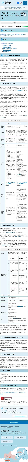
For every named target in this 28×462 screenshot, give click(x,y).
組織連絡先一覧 (6, 441)
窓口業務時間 (20, 437)
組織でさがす (13, 7)
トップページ (7, 7)
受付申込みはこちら (17, 318)
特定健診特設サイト (21, 90)
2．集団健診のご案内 (9, 225)
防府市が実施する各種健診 (7, 43)
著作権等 (17, 426)
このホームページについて (6, 427)
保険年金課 (19, 7)
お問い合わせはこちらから (19, 416)
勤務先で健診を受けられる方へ (10, 48)
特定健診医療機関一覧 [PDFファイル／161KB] (10, 184)
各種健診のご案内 (7, 45)
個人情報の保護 (4, 426)
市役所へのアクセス (6, 437)
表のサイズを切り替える (14, 120)
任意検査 (19, 174)
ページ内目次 (14, 23)
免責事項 (11, 426)
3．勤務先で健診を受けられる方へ (13, 337)
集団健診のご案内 (7, 47)
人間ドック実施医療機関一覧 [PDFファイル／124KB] (22, 184)
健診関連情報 (6, 51)
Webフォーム (18, 236)
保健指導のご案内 (7, 50)
